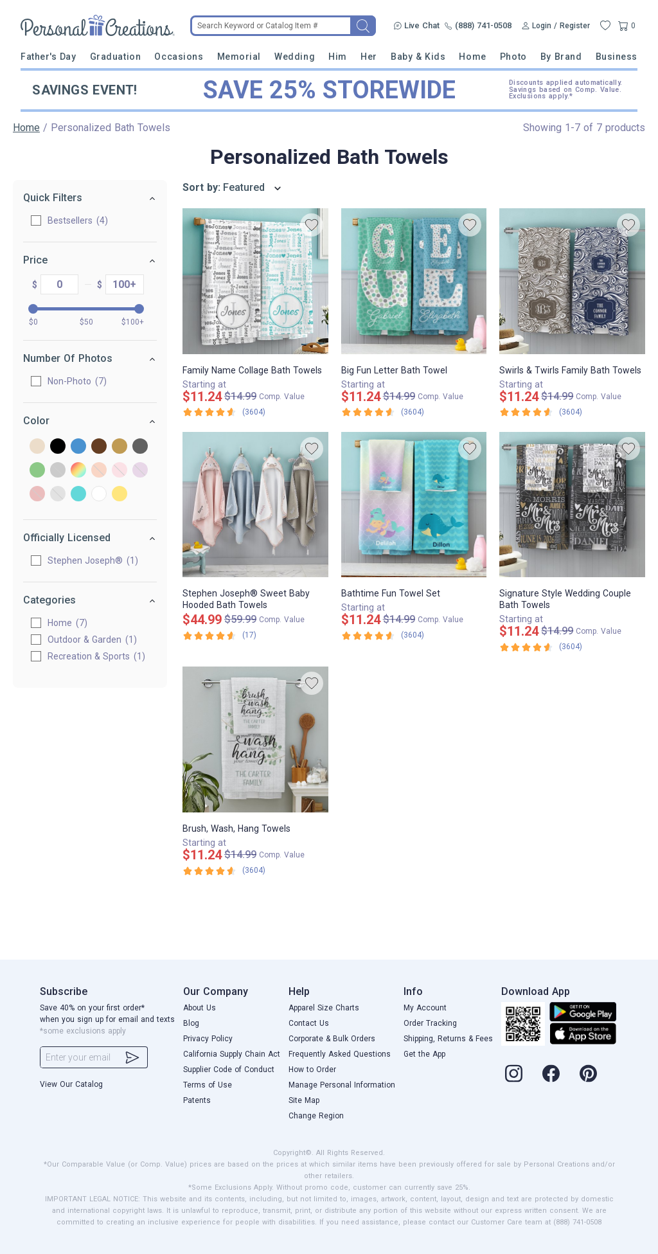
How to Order (312, 1069)
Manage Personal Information (342, 1084)
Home (472, 56)
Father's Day (48, 56)
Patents (197, 1100)
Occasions (178, 56)
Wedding (294, 56)
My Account (425, 1007)
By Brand (561, 56)
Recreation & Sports (96, 656)
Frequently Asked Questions (340, 1054)
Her (368, 56)
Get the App (424, 1054)
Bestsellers (78, 220)
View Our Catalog (71, 1084)
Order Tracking (430, 1023)
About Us (199, 1007)
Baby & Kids (418, 56)
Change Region (316, 1115)
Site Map (304, 1100)
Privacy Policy (208, 1038)
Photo (513, 56)
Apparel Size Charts (324, 1007)
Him (337, 56)
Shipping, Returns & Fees (448, 1038)
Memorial (239, 56)
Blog (191, 1023)
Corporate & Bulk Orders (332, 1038)
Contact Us (309, 1023)
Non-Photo (77, 381)
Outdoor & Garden (92, 639)
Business (616, 56)
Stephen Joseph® (93, 560)
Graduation (115, 56)
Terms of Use (207, 1084)
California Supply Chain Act (231, 1054)
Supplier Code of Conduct (228, 1069)
